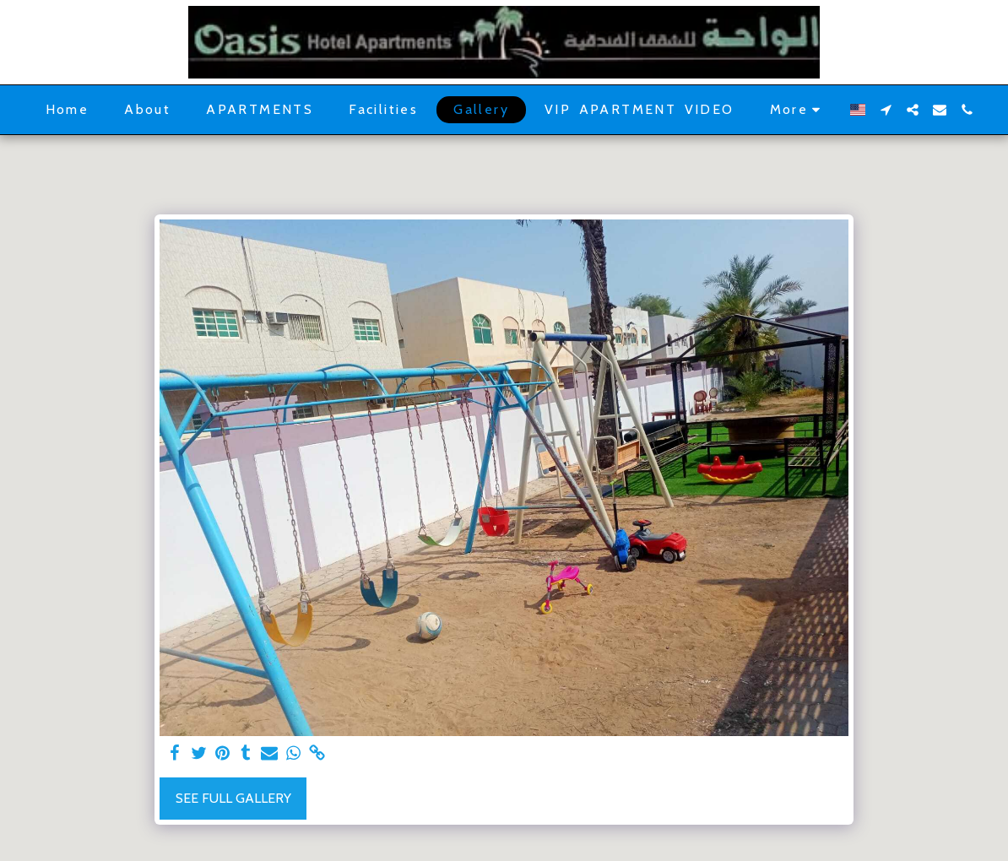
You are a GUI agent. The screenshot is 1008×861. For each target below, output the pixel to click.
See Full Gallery (233, 798)
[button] (885, 109)
